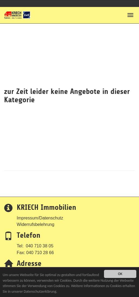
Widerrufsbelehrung (35, 224)
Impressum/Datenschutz (40, 218)
